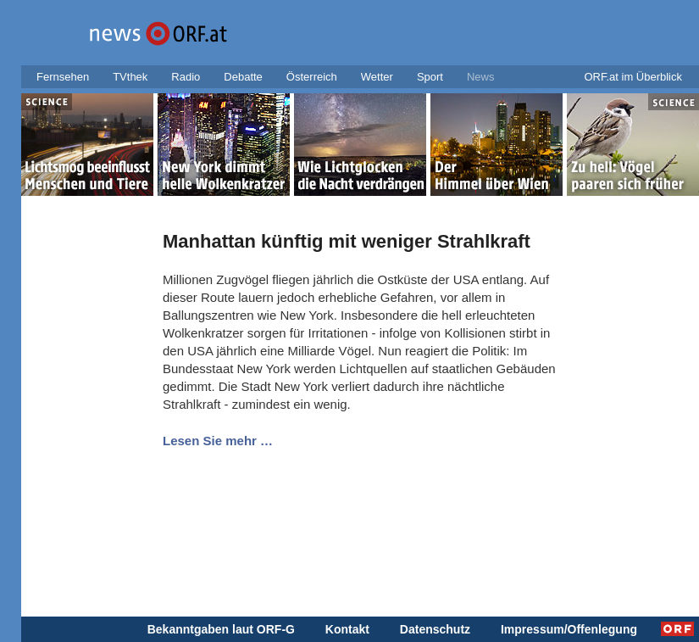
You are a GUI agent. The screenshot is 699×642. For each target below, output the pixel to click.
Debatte (243, 76)
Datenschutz (435, 629)
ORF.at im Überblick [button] (633, 76)
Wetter (377, 76)
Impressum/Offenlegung (569, 629)
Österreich (311, 76)
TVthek (130, 76)
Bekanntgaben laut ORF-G (221, 629)
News (481, 76)
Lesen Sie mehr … (218, 440)
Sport (430, 76)
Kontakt (347, 629)
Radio (185, 76)
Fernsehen (62, 76)
